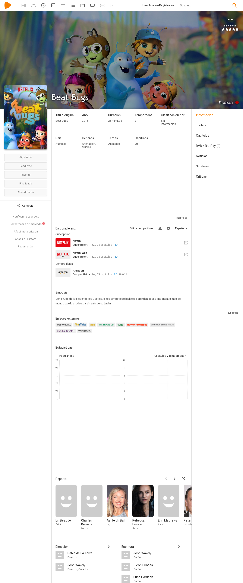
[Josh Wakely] (92, 565)
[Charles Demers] (94, 507)
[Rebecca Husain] (145, 507)
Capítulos (202, 135)
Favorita (26, 174)
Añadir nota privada (26, 231)
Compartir (25, 205)
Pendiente (26, 166)
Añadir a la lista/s (25, 239)
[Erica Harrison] (160, 577)
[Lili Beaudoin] (68, 507)
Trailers (201, 125)
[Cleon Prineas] (160, 565)
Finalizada (25, 183)
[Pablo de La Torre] (92, 553)
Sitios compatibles (141, 228)
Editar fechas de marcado (27, 224)
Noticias (202, 156)
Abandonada (26, 192)
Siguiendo (25, 157)
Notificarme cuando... (26, 216)
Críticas (201, 176)
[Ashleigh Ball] (119, 507)
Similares (202, 166)
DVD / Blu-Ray (208, 146)
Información (204, 115)
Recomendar (26, 246)
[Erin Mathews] (171, 507)
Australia (61, 143)
